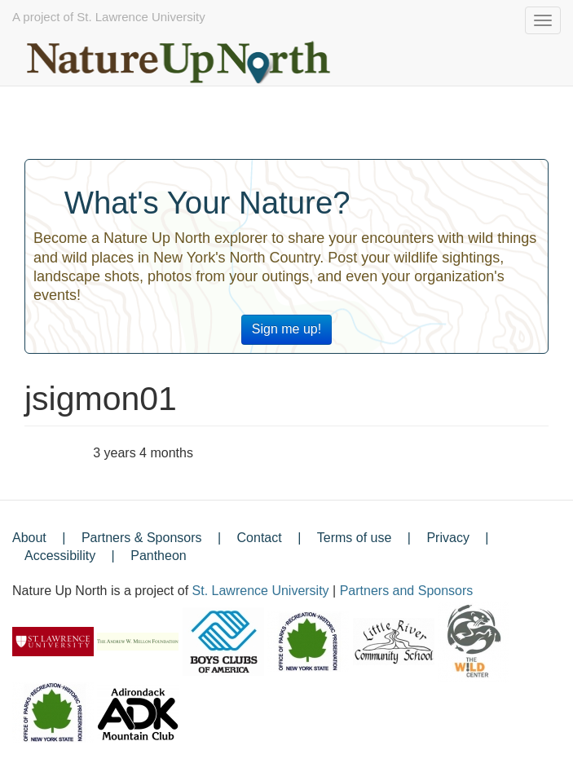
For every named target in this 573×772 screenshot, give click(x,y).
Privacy (447, 538)
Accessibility (59, 555)
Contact (259, 538)
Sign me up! (286, 329)
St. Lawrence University (260, 591)
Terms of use (354, 538)
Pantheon (158, 555)
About (29, 538)
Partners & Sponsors (142, 538)
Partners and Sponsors (407, 591)
